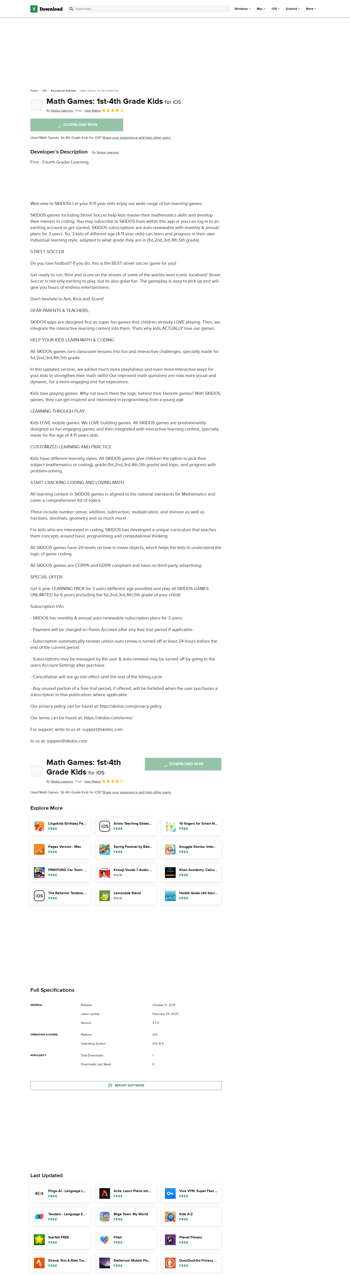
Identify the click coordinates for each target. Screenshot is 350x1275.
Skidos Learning (108, 152)
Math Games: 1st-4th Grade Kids (113, 101)
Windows (241, 8)
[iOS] (44, 91)
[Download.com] (46, 8)
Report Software (126, 1085)
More (311, 9)
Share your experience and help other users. (136, 137)
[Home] (34, 91)
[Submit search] (71, 8)
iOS (274, 8)
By (59, 111)
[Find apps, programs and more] (149, 8)
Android (291, 8)
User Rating (104, 110)
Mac (260, 8)
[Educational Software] (63, 91)
